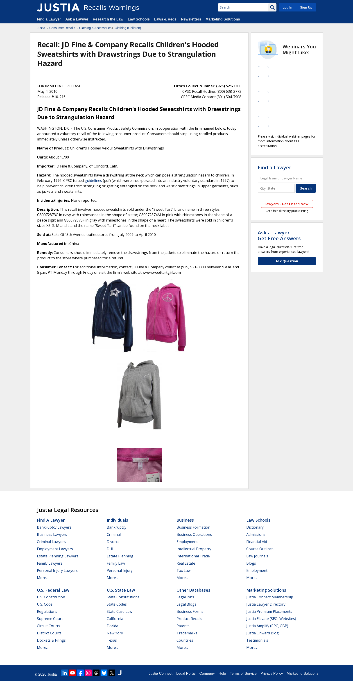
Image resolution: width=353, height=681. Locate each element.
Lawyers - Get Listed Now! (287, 203)
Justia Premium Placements (269, 611)
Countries (184, 640)
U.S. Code (44, 604)
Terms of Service (243, 673)
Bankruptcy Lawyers (54, 527)
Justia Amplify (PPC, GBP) (267, 625)
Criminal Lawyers (51, 541)
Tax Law (183, 570)
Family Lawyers (49, 563)
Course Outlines (260, 548)
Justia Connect (160, 673)
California (115, 618)
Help (222, 673)
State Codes (117, 604)
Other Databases (193, 590)
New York (115, 633)
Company (207, 673)
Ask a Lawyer (77, 19)
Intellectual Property (193, 548)
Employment (187, 541)
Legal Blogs (186, 604)
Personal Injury (120, 570)
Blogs (251, 563)
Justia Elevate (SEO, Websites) (271, 618)
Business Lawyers (52, 534)
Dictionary (255, 527)
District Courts (49, 633)
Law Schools (139, 19)
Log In (287, 7)
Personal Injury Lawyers (57, 570)
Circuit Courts (48, 625)
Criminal (114, 534)
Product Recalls (189, 618)
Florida (112, 625)
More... (42, 577)
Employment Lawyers (55, 548)
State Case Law (119, 611)
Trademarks (186, 633)
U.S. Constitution (51, 597)
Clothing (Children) (128, 28)
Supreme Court (50, 618)
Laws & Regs (165, 19)
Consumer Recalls (62, 28)
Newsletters (191, 19)
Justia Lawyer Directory (265, 604)
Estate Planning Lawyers (57, 556)
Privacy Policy (271, 673)
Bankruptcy (116, 527)
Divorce (113, 541)
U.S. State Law (121, 590)
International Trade (193, 556)
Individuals (117, 520)
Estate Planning (120, 556)
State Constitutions (123, 597)
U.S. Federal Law (53, 590)
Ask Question (287, 261)
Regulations (47, 611)
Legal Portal (185, 673)
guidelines (93, 180)
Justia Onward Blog (262, 633)
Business (185, 520)
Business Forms (189, 611)
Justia (41, 28)
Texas (112, 640)
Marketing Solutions (223, 19)
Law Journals (257, 556)
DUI (110, 548)
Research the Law (108, 19)
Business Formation (193, 527)
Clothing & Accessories (95, 28)
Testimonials (257, 640)
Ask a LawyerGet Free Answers (279, 235)
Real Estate (185, 563)
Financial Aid (256, 541)
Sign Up (306, 7)
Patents (183, 625)
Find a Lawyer (49, 19)
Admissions (255, 534)
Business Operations (194, 534)
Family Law (116, 563)
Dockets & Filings (51, 640)
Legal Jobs (185, 597)
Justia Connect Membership (269, 597)
